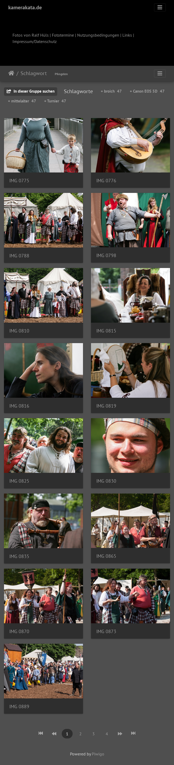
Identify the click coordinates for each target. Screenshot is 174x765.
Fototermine (63, 35)
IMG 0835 (19, 556)
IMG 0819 (106, 406)
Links (127, 35)
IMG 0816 (19, 406)
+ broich (111, 91)
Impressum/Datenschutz (35, 41)
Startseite (11, 73)
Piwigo (98, 754)
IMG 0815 (106, 331)
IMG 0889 (19, 706)
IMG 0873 (106, 631)
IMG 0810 (19, 331)
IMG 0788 (19, 255)
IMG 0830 (106, 481)
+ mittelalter (22, 100)
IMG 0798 (106, 255)
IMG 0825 (19, 481)
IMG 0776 (106, 180)
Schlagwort (33, 73)
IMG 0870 (19, 631)
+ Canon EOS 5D (147, 91)
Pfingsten (61, 74)
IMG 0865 (106, 556)
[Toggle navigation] (160, 7)
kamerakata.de (25, 7)
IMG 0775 (19, 180)
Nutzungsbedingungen (98, 35)
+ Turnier (55, 100)
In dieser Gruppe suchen (31, 91)
